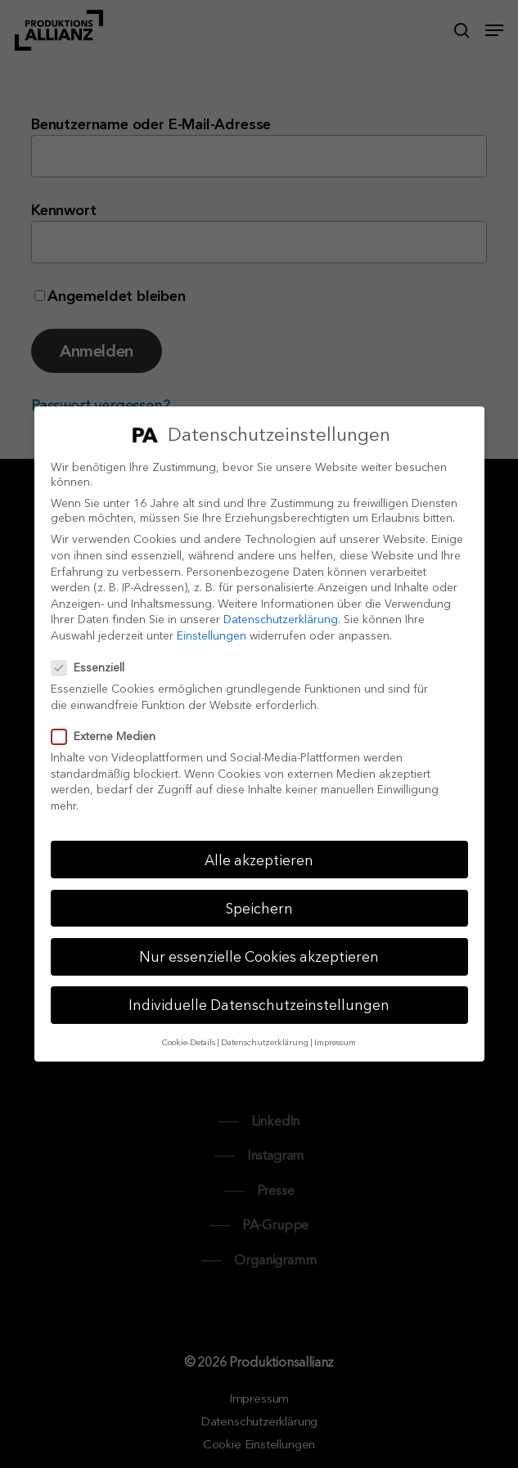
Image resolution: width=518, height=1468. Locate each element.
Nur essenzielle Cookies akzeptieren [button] (259, 956)
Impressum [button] (335, 1042)
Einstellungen (211, 635)
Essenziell (94, 667)
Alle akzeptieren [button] (259, 860)
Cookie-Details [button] (188, 1042)
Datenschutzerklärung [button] (265, 1042)
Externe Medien (110, 736)
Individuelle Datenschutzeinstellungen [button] (259, 1004)
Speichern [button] (259, 908)
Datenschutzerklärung (280, 619)
